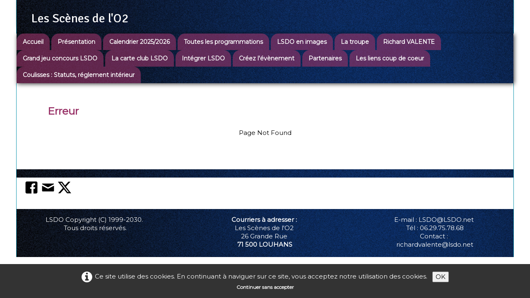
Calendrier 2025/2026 (139, 42)
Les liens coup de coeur (390, 58)
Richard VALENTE (409, 42)
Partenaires (325, 58)
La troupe (355, 42)
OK (441, 277)
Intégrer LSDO (203, 58)
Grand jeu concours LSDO (60, 58)
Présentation (76, 42)
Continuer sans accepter (265, 287)
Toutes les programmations (223, 42)
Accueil (33, 42)
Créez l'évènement (266, 58)
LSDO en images (302, 42)
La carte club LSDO (139, 58)
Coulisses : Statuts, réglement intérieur (79, 75)
